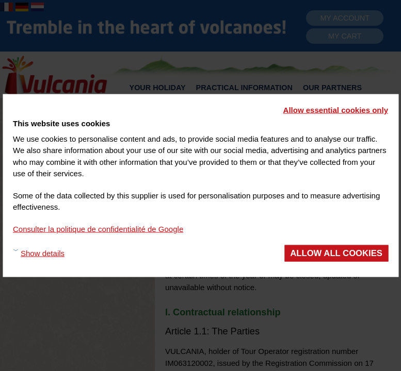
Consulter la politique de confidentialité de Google (98, 228)
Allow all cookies (336, 253)
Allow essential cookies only (335, 110)
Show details (43, 252)
